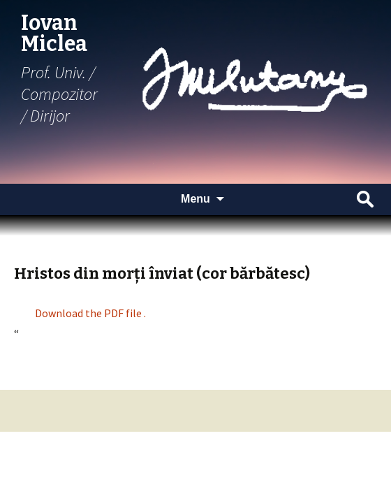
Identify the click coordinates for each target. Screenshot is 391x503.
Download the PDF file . (90, 313)
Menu (195, 199)
